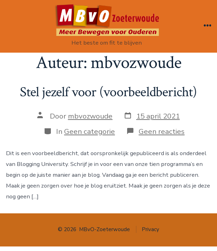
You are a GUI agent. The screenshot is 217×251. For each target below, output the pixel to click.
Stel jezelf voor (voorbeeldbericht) (108, 92)
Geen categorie (89, 131)
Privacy (150, 229)
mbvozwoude (90, 116)
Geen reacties (162, 131)
